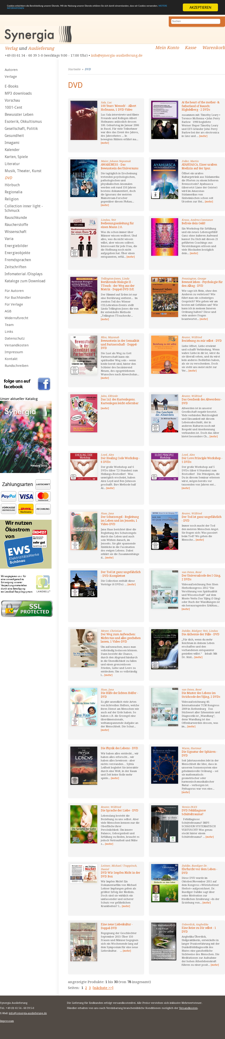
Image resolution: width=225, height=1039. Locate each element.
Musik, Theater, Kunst (23, 171)
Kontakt (11, 359)
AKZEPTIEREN (200, 7)
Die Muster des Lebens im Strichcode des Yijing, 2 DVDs (201, 694)
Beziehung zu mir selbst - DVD (202, 340)
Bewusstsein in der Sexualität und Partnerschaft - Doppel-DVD (120, 344)
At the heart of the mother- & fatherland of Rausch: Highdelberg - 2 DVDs (201, 106)
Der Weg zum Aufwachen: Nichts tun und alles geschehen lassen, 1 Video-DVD (121, 638)
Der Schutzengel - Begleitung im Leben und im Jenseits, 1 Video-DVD (120, 520)
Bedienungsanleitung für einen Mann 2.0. (117, 225)
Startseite (74, 69)
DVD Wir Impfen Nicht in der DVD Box (120, 874)
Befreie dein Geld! (194, 223)
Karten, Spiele (16, 157)
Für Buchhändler (18, 297)
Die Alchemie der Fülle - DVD (200, 634)
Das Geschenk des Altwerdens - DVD (202, 401)
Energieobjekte (17, 253)
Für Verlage (14, 304)
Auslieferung (41, 48)
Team (9, 325)
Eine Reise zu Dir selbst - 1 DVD (199, 929)
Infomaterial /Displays (23, 274)
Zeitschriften (15, 267)
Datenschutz (15, 338)
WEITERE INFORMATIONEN (112, 11)
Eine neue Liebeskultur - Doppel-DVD (117, 926)
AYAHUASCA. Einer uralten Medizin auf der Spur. (199, 166)
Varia (9, 238)
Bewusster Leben (19, 114)
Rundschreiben (16, 366)
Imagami (12, 142)
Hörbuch (12, 185)
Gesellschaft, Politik (21, 128)
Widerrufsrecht (16, 318)
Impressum (14, 352)
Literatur (12, 164)
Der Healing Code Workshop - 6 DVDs (120, 460)
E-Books (11, 86)
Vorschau (12, 100)
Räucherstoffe (16, 224)
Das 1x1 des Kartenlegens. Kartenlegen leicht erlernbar (120, 401)
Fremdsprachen (18, 260)
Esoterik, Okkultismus (23, 121)
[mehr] (105, 142)
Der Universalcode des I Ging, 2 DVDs (201, 577)
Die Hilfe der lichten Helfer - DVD (119, 694)
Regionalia (13, 192)
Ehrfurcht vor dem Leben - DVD (199, 871)
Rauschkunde (16, 217)
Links (9, 332)
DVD (8, 178)
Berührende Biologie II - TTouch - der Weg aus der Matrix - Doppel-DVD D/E (118, 285)
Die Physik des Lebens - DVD (119, 748)
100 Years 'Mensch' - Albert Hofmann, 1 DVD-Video (118, 107)
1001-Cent (13, 107)
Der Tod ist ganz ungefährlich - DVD (201, 518)
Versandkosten (17, 345)
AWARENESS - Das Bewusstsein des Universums (119, 166)
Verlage (11, 76)
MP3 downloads (18, 93)
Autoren (11, 70)
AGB (8, 311)
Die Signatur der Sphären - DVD (199, 753)
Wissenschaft (15, 231)
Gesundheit (14, 135)
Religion (12, 199)
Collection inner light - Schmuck (24, 208)
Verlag (11, 48)
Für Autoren (14, 291)
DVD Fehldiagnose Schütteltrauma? (194, 812)
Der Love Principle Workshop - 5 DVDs (202, 460)
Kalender (12, 149)
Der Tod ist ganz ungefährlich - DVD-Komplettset (121, 574)
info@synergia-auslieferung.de (116, 55)
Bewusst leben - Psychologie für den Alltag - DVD (202, 283)
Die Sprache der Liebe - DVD (119, 810)
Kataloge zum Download (25, 281)
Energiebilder (16, 246)
